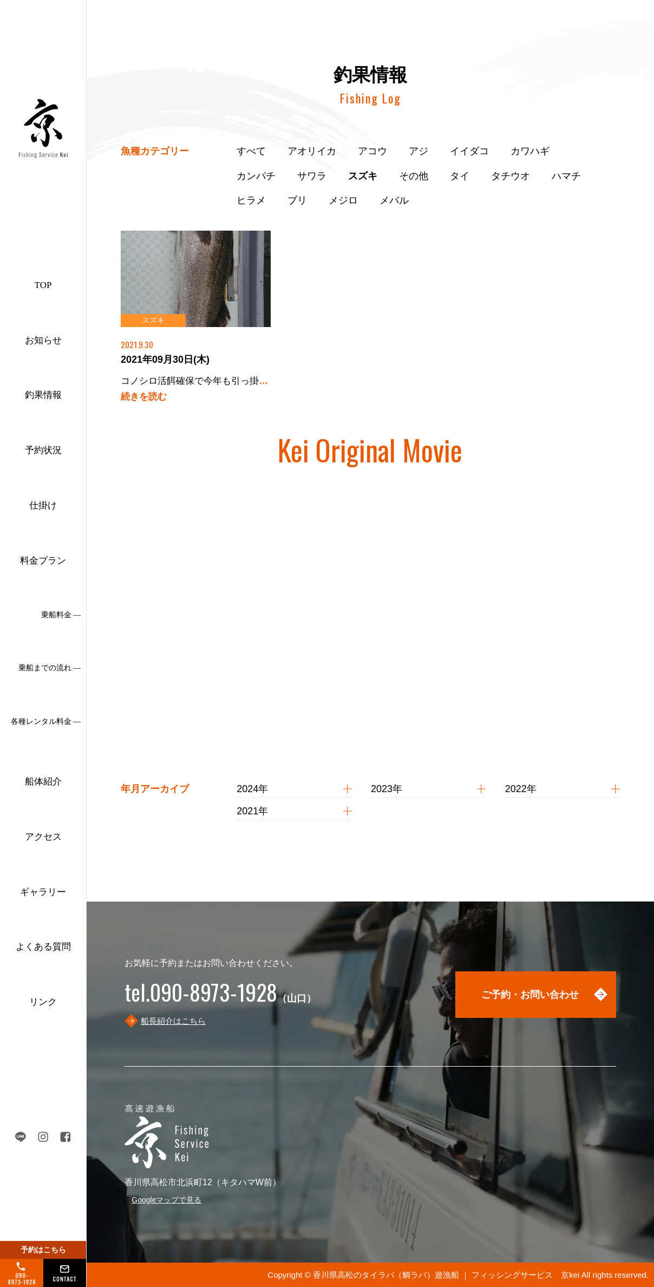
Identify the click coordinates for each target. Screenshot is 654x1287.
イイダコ (469, 151)
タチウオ (510, 176)
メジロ (343, 200)
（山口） (220, 998)
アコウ (372, 151)
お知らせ (43, 340)
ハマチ (566, 176)
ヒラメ (251, 200)
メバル (394, 200)
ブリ (297, 200)
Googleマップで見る (166, 1199)
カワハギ (530, 151)
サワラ (311, 176)
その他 (413, 176)
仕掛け (43, 505)
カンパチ (256, 176)
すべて (251, 151)
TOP (43, 285)
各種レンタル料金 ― (46, 721)
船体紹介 (43, 781)
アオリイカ (311, 151)
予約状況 (43, 450)
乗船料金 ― (61, 615)
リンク (43, 1002)
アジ (418, 151)
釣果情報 (43, 395)
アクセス (43, 837)
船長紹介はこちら (173, 1020)
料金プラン (43, 561)
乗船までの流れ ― (49, 668)
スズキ (362, 176)
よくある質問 (43, 947)
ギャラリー (43, 892)
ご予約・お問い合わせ (530, 994)
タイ (459, 176)
